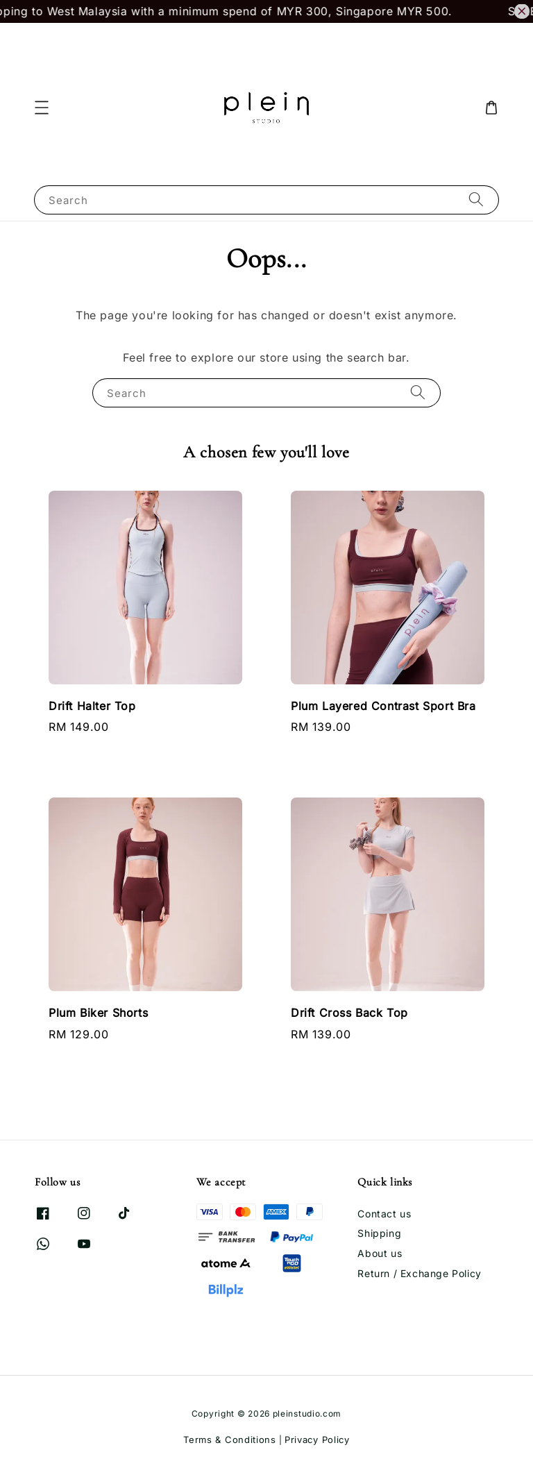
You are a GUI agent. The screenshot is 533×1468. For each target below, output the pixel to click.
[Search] (476, 199)
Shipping (379, 1233)
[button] (41, 107)
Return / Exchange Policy (419, 1273)
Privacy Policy (317, 1439)
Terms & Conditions (229, 1439)
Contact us (384, 1214)
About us (379, 1253)
